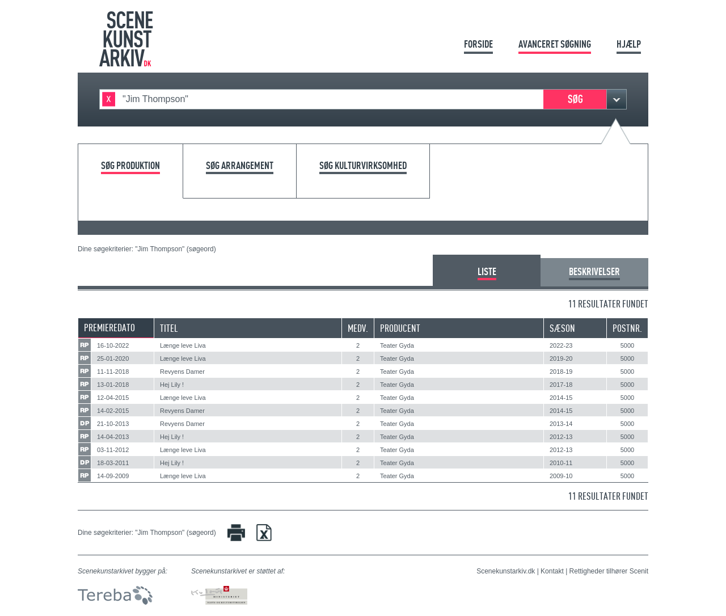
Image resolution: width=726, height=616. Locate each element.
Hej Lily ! (172, 384)
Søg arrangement (239, 166)
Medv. (358, 328)
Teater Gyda (397, 345)
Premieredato (109, 328)
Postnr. (627, 328)
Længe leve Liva (183, 345)
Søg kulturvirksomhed (363, 166)
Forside (478, 44)
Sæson (562, 328)
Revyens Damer (182, 371)
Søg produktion (130, 166)
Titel (169, 328)
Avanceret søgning (554, 44)
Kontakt (552, 571)
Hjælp (629, 44)
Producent (400, 328)
